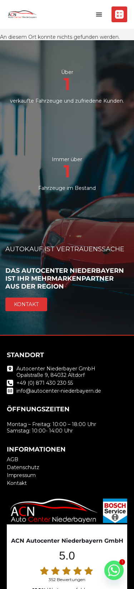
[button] (99, 14)
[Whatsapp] (114, 570)
